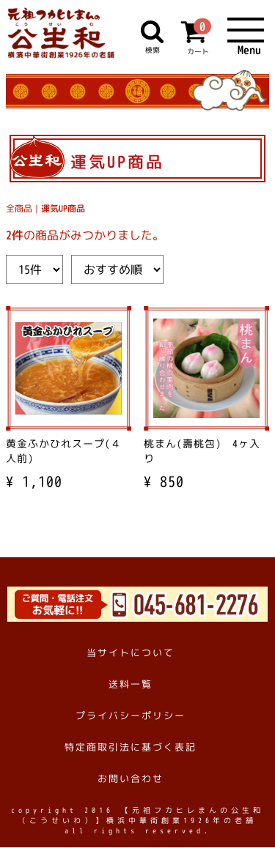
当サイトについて (131, 652)
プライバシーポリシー (131, 715)
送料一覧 (131, 684)
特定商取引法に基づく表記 (131, 747)
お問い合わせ (131, 779)
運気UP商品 (63, 209)
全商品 (19, 209)
